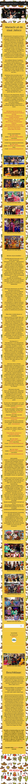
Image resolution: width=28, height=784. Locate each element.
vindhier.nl (14, 636)
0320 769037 (15, 135)
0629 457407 (12, 136)
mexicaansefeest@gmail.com (16, 139)
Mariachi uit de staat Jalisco (9, 3)
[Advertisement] (14, 769)
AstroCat (16, 747)
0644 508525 (20, 136)
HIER (21, 740)
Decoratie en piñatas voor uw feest (14, 124)
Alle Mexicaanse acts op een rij (14, 111)
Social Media (14, 633)
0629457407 (11, 145)
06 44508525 (18, 145)
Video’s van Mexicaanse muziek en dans (14, 126)
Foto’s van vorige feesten (14, 127)
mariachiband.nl (16, 424)
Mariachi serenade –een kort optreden (14, 118)
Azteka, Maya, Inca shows (14, 129)
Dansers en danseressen (14, 120)
